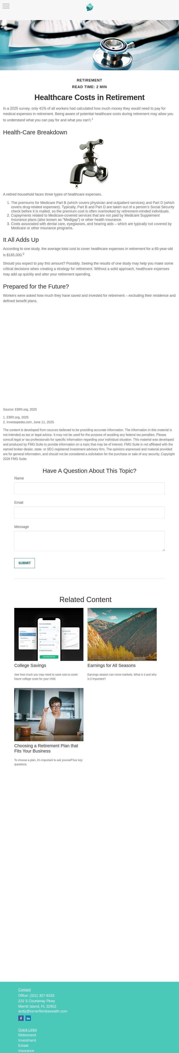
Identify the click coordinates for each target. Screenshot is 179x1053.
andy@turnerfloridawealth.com (42, 1011)
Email (18, 503)
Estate (23, 1046)
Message (21, 527)
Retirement (27, 1035)
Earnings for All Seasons (111, 665)
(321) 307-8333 (42, 996)
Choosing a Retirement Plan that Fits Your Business (46, 748)
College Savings (30, 665)
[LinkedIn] (28, 1018)
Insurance (26, 1051)
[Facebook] (21, 1018)
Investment (27, 1040)
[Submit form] (24, 563)
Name (19, 478)
